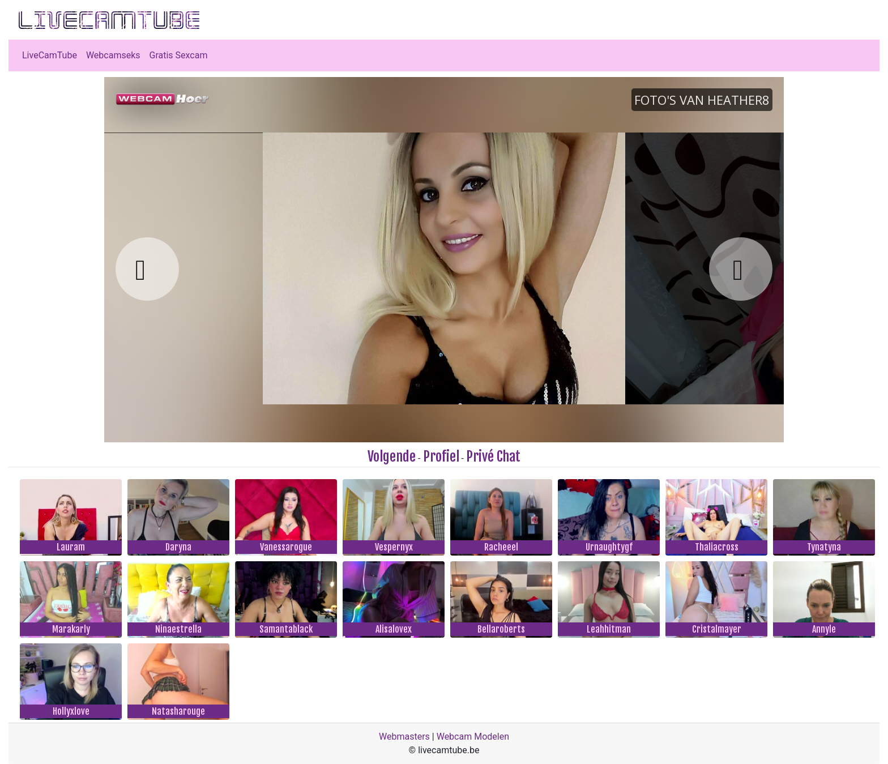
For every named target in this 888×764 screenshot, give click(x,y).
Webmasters (404, 736)
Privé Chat (493, 456)
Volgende (392, 456)
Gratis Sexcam (179, 55)
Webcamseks (113, 55)
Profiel (441, 456)
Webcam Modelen (473, 736)
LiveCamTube (49, 55)
